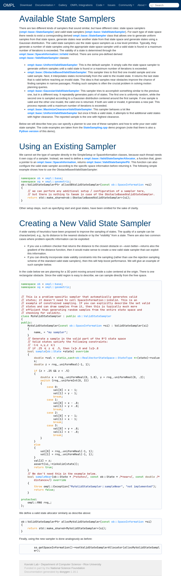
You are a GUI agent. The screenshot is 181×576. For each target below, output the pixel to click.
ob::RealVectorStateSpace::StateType (104, 358)
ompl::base (53, 178)
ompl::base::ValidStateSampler (105, 31)
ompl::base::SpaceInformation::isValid (43, 54)
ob (38, 178)
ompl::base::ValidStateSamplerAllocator (109, 158)
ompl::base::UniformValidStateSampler (52, 64)
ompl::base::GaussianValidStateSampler (53, 90)
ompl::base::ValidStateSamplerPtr (108, 162)
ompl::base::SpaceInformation (56, 162)
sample (40, 351)
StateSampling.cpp (95, 127)
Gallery (62, 5)
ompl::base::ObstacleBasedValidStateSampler (56, 72)
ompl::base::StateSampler (36, 31)
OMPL (9, 5)
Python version (29, 131)
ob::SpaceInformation (127, 184)
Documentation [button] (44, 5)
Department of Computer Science (61, 564)
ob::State (54, 351)
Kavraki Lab (31, 564)
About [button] (140, 5)
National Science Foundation (67, 568)
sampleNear (44, 476)
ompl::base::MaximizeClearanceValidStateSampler (59, 109)
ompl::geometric (57, 181)
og (38, 181)
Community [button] (125, 5)
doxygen (65, 571)
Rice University (92, 564)
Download (26, 5)
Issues (112, 5)
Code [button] (99, 5)
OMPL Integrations (81, 5)
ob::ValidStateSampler (94, 316)
